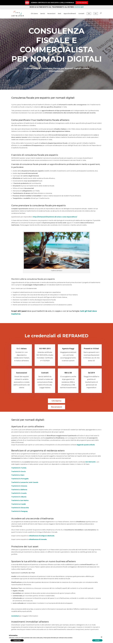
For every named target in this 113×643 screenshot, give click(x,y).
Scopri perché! (82, 2)
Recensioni (51, 14)
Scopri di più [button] (17, 640)
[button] (101, 637)
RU (96, 14)
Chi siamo (34, 14)
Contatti (81, 14)
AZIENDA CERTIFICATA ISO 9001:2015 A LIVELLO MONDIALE (52, 2)
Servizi (42, 14)
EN (89, 14)
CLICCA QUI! (79, 7)
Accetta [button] (97, 640)
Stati (59, 14)
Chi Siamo (56, 401)
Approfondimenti (70, 14)
